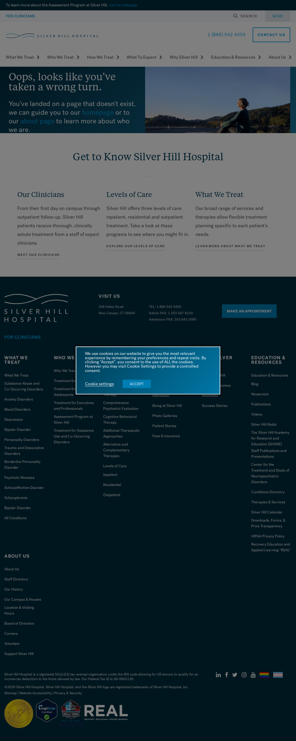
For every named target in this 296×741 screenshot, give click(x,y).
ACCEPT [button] (137, 384)
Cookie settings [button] (99, 384)
